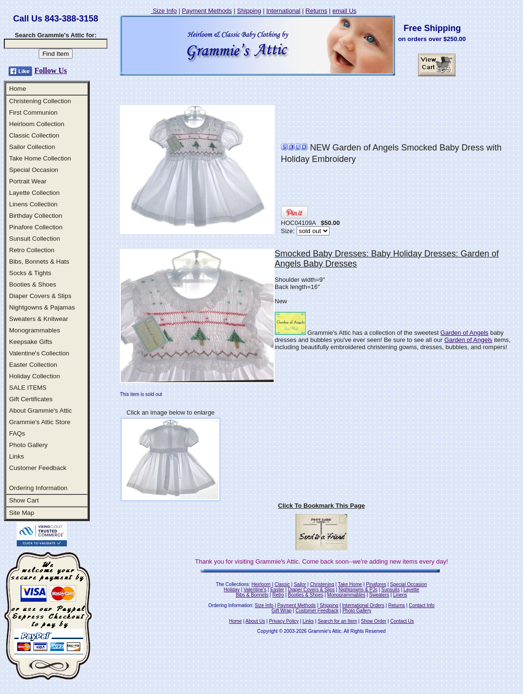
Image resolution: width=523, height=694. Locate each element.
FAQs (17, 433)
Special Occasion (33, 169)
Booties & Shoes (32, 284)
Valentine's (255, 589)
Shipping (249, 10)
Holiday (231, 589)
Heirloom (261, 584)
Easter (277, 589)
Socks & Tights (30, 273)
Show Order (373, 621)
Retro (278, 595)
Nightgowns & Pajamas (42, 307)
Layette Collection (34, 192)
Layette (411, 589)
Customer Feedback (37, 467)
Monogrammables (34, 330)
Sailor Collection (32, 146)
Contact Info (422, 605)
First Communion (33, 112)
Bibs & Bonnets (252, 595)
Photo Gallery (28, 444)
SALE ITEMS (28, 387)
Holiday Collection (34, 376)
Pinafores (376, 584)
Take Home (350, 584)
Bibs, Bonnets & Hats (39, 261)
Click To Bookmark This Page (321, 505)
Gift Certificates (31, 399)
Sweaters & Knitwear (38, 318)
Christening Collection (40, 101)
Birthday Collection (35, 215)
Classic (282, 584)
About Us (255, 621)
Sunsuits (390, 589)
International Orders (363, 605)
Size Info (164, 10)
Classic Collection (34, 135)
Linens (400, 595)
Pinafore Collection (36, 227)
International (283, 10)
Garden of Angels (464, 332)
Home (17, 88)
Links (16, 456)
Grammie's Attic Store (39, 422)
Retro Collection (31, 250)
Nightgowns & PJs (358, 589)
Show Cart (24, 500)
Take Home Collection (40, 158)
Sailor (300, 584)
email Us (344, 10)
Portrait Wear (27, 181)
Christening (322, 584)
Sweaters (379, 595)
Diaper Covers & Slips (40, 295)
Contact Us (402, 621)
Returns (317, 10)
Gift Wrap (282, 610)
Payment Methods (207, 10)
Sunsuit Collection (34, 238)
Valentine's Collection (39, 353)
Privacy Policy (284, 621)
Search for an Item (337, 621)
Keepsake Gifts (30, 341)
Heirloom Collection (36, 124)
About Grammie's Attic (40, 410)
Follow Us (50, 70)
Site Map (21, 512)
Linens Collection (33, 204)
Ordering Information (38, 487)
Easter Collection (33, 364)
